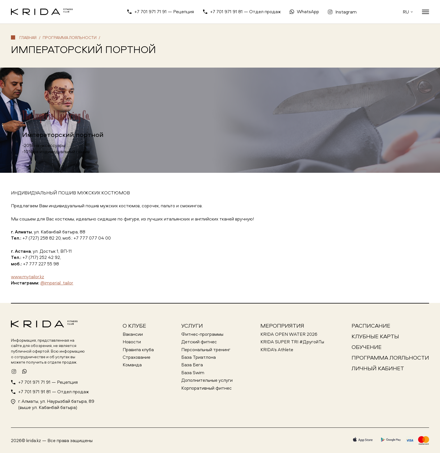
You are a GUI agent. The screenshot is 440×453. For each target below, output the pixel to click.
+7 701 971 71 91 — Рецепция (164, 11)
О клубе (134, 325)
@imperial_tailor (56, 283)
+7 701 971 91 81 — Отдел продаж (245, 11)
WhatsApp (308, 11)
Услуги (192, 325)
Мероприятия (282, 325)
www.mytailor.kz (27, 276)
